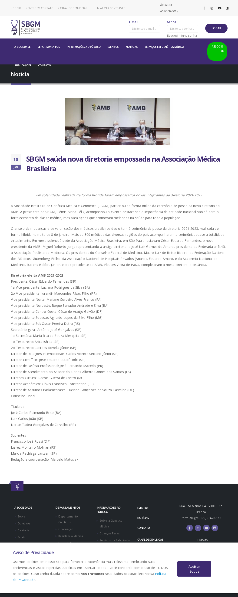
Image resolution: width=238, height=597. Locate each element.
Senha (171, 22)
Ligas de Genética (70, 542)
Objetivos (24, 523)
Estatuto (23, 536)
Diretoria (23, 530)
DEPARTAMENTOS (48, 46)
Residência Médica (71, 535)
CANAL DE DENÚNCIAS (72, 8)
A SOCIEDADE (22, 46)
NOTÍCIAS (132, 46)
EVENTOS (113, 46)
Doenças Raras (109, 533)
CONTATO (44, 65)
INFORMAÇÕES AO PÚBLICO (83, 46)
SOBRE (16, 8)
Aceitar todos (194, 569)
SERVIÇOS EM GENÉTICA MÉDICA (164, 46)
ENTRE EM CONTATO (39, 8)
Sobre (21, 516)
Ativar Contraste (111, 8)
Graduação (65, 528)
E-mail (133, 22)
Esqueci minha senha (182, 35)
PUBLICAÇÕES (22, 65)
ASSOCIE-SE (218, 49)
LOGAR (216, 28)
